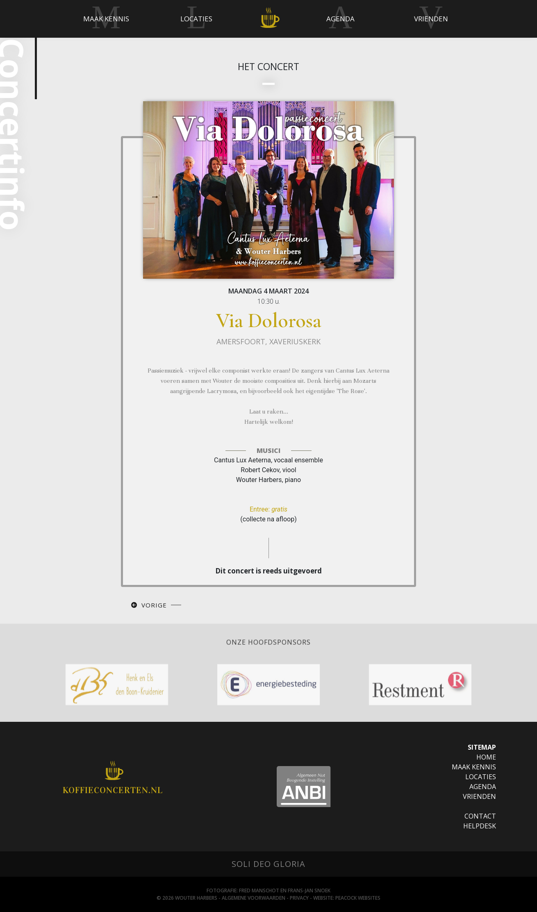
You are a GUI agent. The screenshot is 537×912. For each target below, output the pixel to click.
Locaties (480, 776)
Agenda (482, 786)
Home (486, 757)
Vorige (154, 605)
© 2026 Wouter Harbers (187, 897)
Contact (480, 816)
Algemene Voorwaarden (253, 897)
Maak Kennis (474, 766)
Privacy (299, 897)
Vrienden (479, 796)
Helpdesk (479, 825)
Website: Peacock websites (346, 897)
